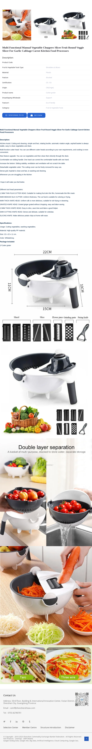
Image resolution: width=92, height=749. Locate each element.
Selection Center (10, 727)
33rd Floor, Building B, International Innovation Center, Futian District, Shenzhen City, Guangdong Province (39, 702)
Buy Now (38, 115)
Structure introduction (50, 727)
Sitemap (18, 738)
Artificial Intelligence (45, 741)
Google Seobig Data (11, 741)
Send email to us (16, 115)
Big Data (33, 741)
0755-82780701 (14, 712)
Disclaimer (70, 727)
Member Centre (29, 727)
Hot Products (8, 738)
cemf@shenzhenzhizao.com (22, 708)
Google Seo (73, 741)
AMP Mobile (28, 738)
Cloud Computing (61, 741)
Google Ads (24, 741)
